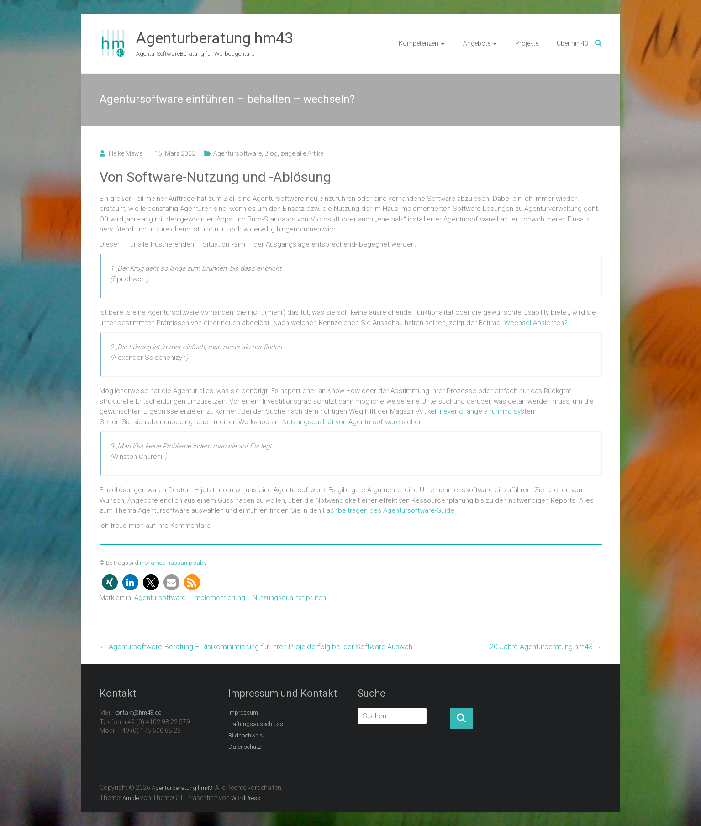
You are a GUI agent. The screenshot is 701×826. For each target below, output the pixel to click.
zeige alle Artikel (302, 153)
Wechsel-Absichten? (536, 323)
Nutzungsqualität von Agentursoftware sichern (353, 422)
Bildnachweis (245, 735)
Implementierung (219, 598)
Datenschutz (244, 746)
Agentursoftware (237, 153)
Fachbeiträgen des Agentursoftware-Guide (388, 510)
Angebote (476, 43)
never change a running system (488, 411)
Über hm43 (572, 43)
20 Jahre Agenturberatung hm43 (546, 646)
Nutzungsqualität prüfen (289, 598)
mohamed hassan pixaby (173, 562)
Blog (271, 153)
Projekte (526, 43)
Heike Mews (126, 153)
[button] (110, 582)
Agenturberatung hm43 (214, 38)
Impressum (243, 712)
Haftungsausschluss (255, 724)
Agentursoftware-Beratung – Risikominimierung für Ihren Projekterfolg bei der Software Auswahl (257, 646)
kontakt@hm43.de (137, 712)
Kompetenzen (418, 43)
